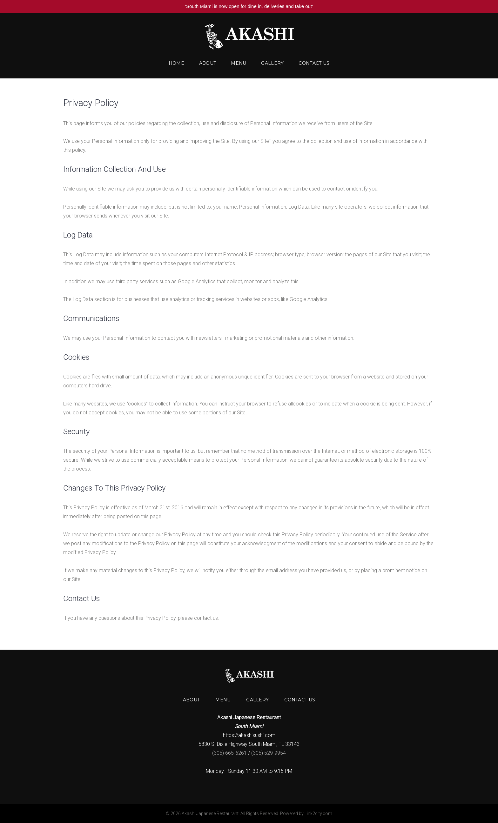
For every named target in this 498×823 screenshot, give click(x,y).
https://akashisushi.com (249, 735)
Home (176, 63)
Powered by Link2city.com (306, 813)
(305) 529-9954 (268, 753)
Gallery (272, 63)
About (207, 63)
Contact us (314, 63)
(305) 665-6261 (229, 753)
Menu (238, 63)
